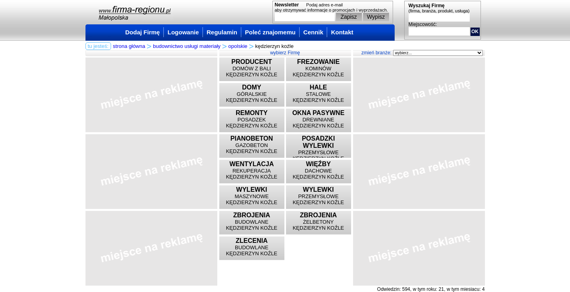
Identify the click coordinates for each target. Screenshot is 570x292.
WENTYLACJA (251, 164)
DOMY (251, 87)
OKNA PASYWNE (318, 112)
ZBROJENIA (251, 215)
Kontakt (342, 32)
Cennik (313, 32)
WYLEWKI (251, 189)
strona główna (129, 46)
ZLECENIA (252, 240)
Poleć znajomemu (270, 32)
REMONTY (252, 112)
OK (475, 31)
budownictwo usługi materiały (186, 46)
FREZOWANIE (318, 61)
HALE (318, 87)
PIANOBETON (251, 138)
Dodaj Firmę (142, 32)
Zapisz (348, 17)
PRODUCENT (251, 61)
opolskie (238, 46)
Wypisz (376, 17)
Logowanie (183, 32)
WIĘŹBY (318, 164)
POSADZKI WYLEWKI (318, 142)
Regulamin (222, 32)
